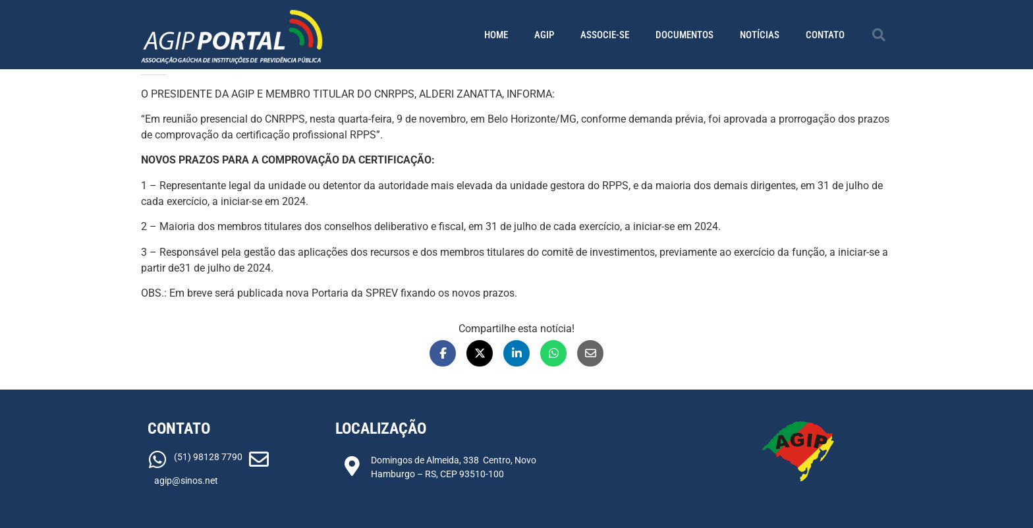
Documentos (684, 35)
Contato (825, 35)
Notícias (759, 35)
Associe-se (604, 35)
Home (496, 35)
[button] (879, 35)
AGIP (544, 35)
